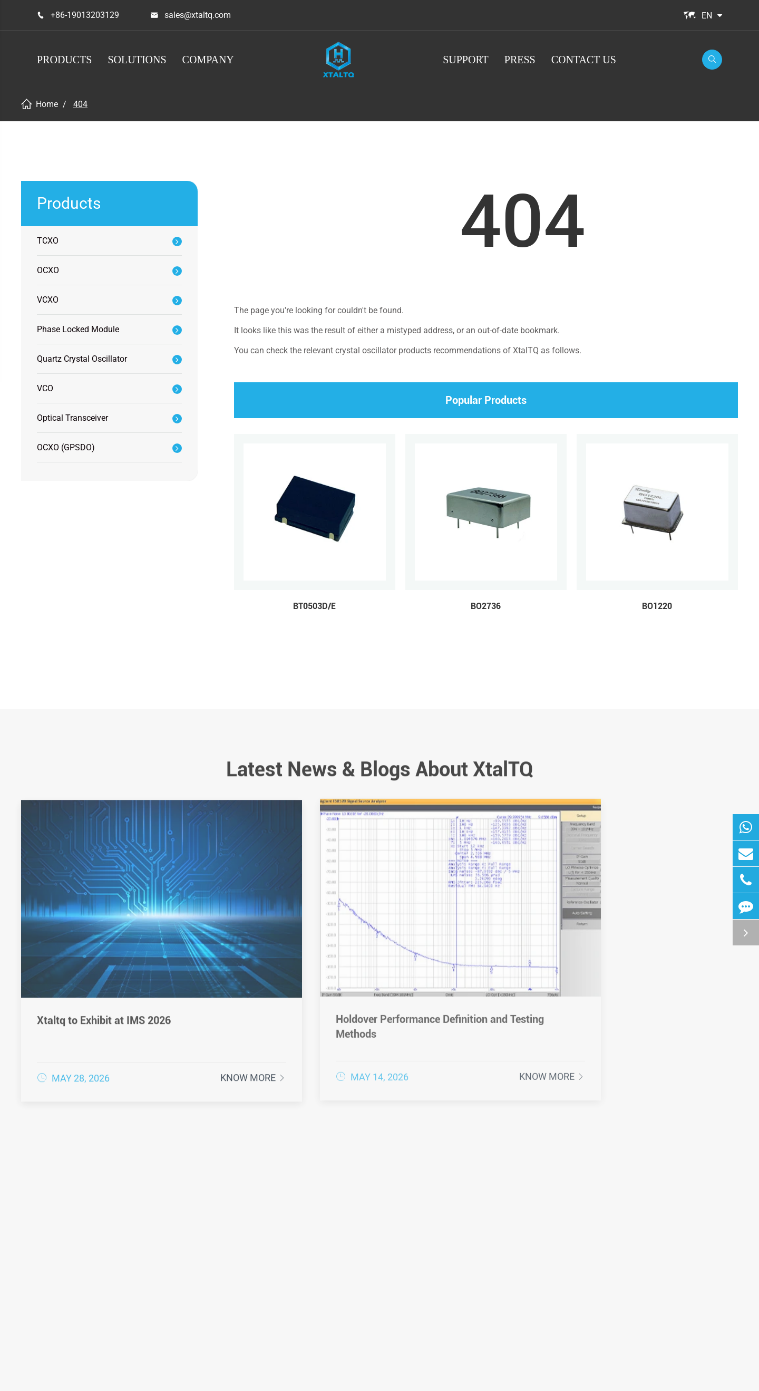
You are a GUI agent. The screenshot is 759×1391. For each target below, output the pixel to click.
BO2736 (486, 606)
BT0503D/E (314, 606)
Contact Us (583, 59)
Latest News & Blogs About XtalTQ (379, 774)
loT (351, 1304)
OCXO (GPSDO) (66, 447)
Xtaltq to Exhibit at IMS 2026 (104, 976)
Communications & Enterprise (383, 1228)
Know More (198, 1038)
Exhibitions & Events (659, 1236)
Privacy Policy (696, 1374)
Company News (650, 1219)
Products (64, 59)
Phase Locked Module (78, 329)
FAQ (490, 1236)
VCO (45, 388)
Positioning (368, 1202)
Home (47, 104)
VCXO (48, 300)
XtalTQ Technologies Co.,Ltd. (138, 1374)
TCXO (48, 241)
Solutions (137, 59)
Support (466, 59)
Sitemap (637, 1374)
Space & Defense (379, 1287)
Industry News (648, 1253)
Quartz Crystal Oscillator (82, 359)
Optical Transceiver (72, 418)
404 (80, 104)
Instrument (367, 1253)
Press (520, 59)
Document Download (524, 1219)
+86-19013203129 (85, 15)
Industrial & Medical (384, 1270)
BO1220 (657, 606)
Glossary (500, 1253)
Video (493, 1270)
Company (208, 59)
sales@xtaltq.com (197, 15)
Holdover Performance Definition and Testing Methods (368, 982)
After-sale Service (517, 1202)
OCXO (48, 270)
